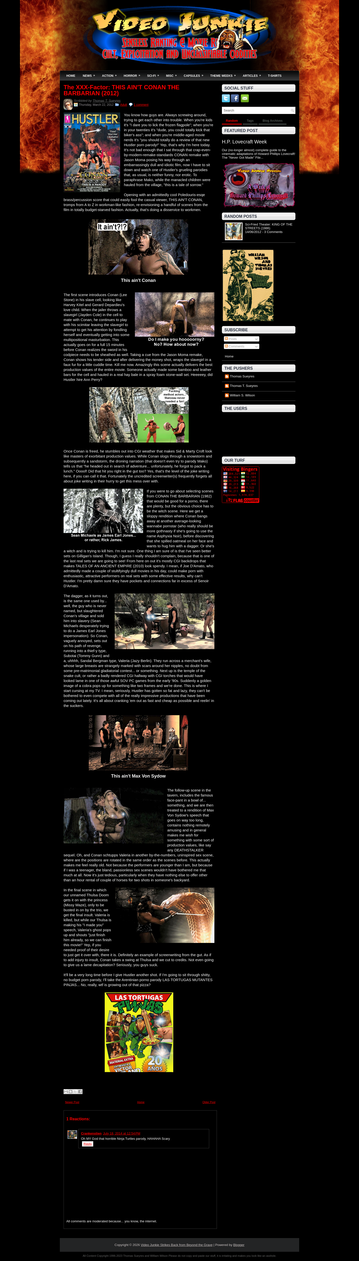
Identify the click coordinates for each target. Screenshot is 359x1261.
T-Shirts (275, 76)
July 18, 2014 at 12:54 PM (121, 1133)
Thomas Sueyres (242, 376)
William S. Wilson (242, 395)
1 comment (141, 105)
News (90, 74)
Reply (88, 1144)
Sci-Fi (154, 74)
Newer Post (72, 1102)
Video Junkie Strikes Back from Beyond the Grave (177, 1245)
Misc (173, 74)
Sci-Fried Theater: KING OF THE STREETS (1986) (268, 226)
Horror (133, 74)
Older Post (208, 1102)
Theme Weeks (224, 74)
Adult (123, 105)
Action (111, 74)
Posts (231, 339)
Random (232, 120)
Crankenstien (91, 1133)
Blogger (239, 1245)
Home (70, 76)
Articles (253, 74)
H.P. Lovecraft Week (244, 141)
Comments (234, 346)
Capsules (195, 74)
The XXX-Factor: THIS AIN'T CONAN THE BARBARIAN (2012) (122, 90)
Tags (250, 120)
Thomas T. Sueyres (106, 101)
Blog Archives (272, 120)
